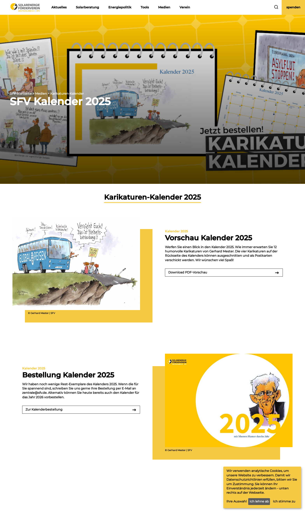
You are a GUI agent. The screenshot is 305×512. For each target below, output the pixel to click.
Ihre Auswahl (236, 501)
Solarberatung (87, 7)
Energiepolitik (119, 7)
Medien (164, 7)
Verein (185, 7)
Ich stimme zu (284, 501)
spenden (293, 7)
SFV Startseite (21, 93)
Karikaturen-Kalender (67, 93)
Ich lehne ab (259, 501)
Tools (145, 7)
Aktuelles (59, 7)
